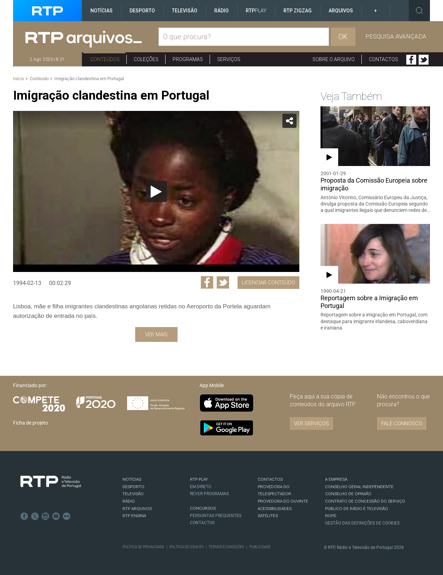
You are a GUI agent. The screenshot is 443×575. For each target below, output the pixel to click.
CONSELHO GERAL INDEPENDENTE (359, 486)
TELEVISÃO (133, 493)
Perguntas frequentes (215, 515)
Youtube (56, 516)
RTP (256, 10)
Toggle (419, 10)
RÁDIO (128, 501)
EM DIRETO (200, 486)
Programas (188, 59)
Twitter (424, 60)
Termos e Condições (226, 547)
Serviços (228, 59)
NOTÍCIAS (131, 479)
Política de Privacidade (143, 547)
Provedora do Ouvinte (283, 501)
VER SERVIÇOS (311, 423)
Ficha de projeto (30, 423)
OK (343, 36)
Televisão (184, 10)
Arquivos (341, 10)
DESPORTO (133, 486)
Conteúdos (105, 59)
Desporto (142, 10)
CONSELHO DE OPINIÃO (348, 493)
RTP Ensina (134, 515)
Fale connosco (401, 423)
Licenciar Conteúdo (268, 282)
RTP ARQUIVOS (137, 508)
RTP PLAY (199, 479)
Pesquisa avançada (395, 36)
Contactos (383, 59)
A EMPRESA (336, 479)
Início (18, 78)
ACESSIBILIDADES (275, 508)
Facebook (411, 60)
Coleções (146, 59)
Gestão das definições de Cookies (362, 523)
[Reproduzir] (156, 191)
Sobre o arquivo (333, 59)
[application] (156, 191)
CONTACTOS (270, 479)
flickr (67, 516)
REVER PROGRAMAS (209, 493)
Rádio (221, 10)
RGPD (330, 515)
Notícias (101, 10)
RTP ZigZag (297, 10)
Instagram (45, 516)
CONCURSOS (203, 508)
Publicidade (260, 547)
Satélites (268, 515)
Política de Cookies (186, 547)
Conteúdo (39, 78)
